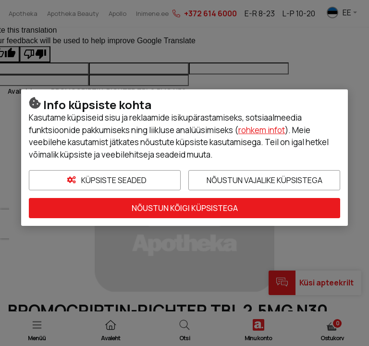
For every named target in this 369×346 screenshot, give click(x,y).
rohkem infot (261, 130)
